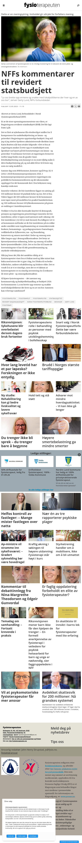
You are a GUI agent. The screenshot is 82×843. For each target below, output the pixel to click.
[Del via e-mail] (79, 106)
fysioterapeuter (39, 298)
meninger (58, 302)
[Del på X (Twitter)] (75, 106)
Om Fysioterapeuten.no (18, 741)
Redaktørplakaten (53, 766)
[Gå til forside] (42, 5)
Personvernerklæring (15, 733)
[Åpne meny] (3, 5)
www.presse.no (68, 796)
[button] (79, 454)
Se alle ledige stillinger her (41, 489)
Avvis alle (11, 836)
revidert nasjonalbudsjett (13, 302)
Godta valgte (21, 836)
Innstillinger (33, 836)
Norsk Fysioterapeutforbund (19, 737)
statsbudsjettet (55, 298)
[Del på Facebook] (72, 106)
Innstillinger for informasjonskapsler (69, 841)
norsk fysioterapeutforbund (39, 302)
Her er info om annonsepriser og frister (26, 739)
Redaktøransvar (9, 752)
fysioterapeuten (9, 298)
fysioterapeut (24, 298)
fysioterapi (7, 305)
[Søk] (78, 5)
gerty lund (69, 302)
